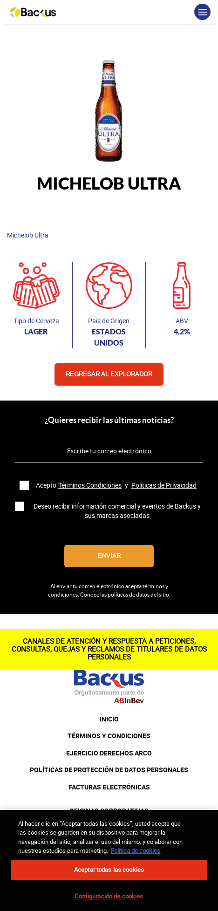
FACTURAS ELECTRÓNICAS (109, 787)
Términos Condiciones (90, 485)
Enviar (109, 556)
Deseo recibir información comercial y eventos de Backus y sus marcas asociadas (117, 511)
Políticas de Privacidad (164, 485)
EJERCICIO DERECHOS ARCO (109, 753)
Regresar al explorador (109, 374)
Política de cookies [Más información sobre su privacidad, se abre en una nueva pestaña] (135, 855)
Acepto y (117, 485)
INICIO (109, 719)
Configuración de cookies (109, 901)
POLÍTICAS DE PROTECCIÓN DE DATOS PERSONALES (109, 770)
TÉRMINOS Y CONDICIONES (109, 736)
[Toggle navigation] (202, 12)
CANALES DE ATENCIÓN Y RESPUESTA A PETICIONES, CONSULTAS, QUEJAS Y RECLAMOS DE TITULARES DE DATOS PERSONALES (109, 649)
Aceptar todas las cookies (109, 874)
